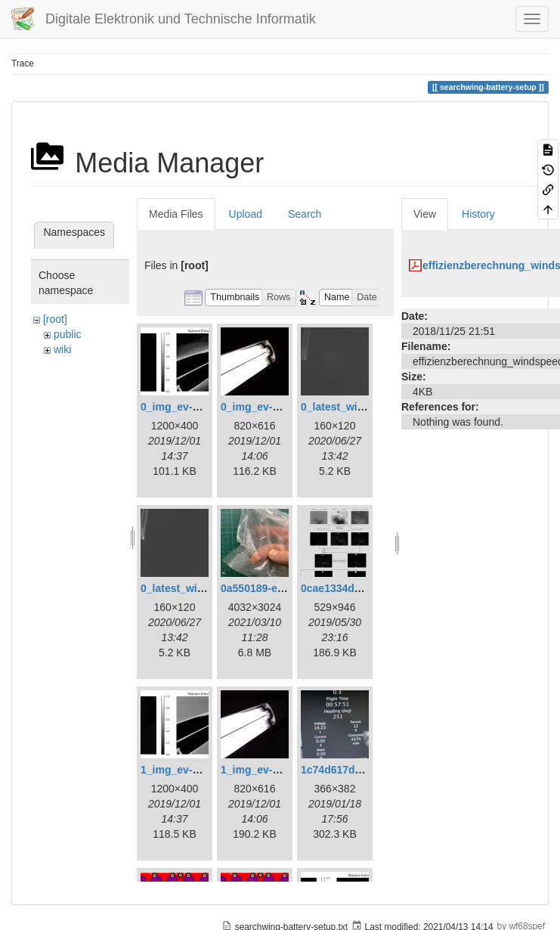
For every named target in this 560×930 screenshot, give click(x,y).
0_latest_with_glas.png (358, 407)
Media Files (176, 214)
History (478, 214)
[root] (55, 319)
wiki (62, 349)
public (68, 334)
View (424, 214)
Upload (245, 214)
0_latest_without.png (193, 588)
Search (304, 214)
